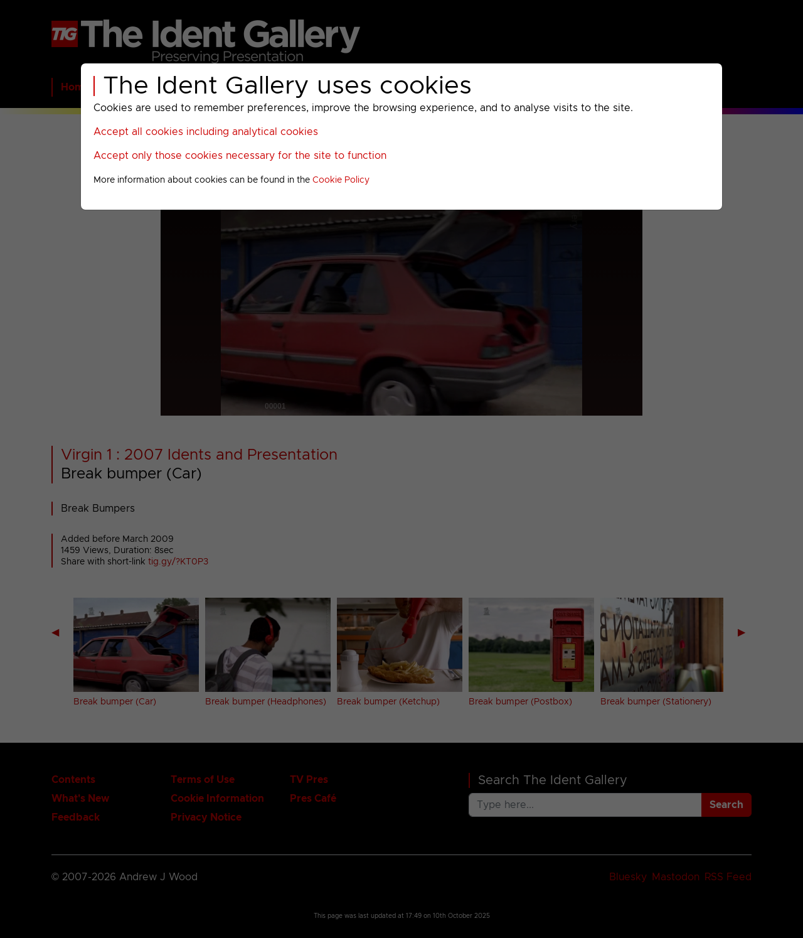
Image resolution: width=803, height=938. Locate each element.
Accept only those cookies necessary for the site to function (239, 156)
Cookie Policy (341, 180)
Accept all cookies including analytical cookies (205, 132)
